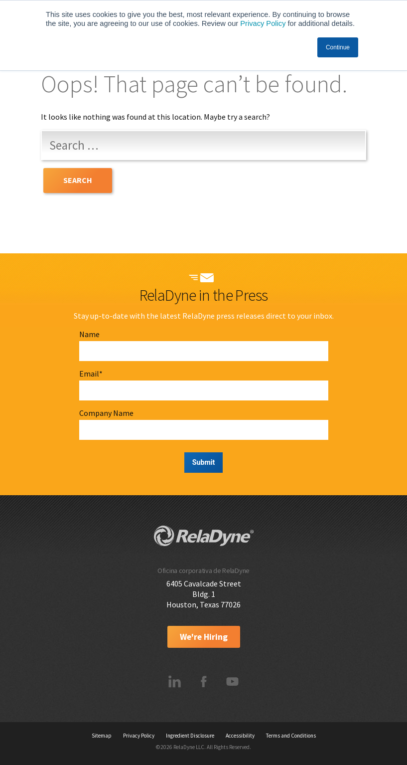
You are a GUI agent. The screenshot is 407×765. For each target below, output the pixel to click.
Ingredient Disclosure (190, 735)
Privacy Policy (262, 23)
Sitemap (102, 735)
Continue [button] (338, 47)
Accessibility (240, 735)
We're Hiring (204, 636)
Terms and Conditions (291, 735)
